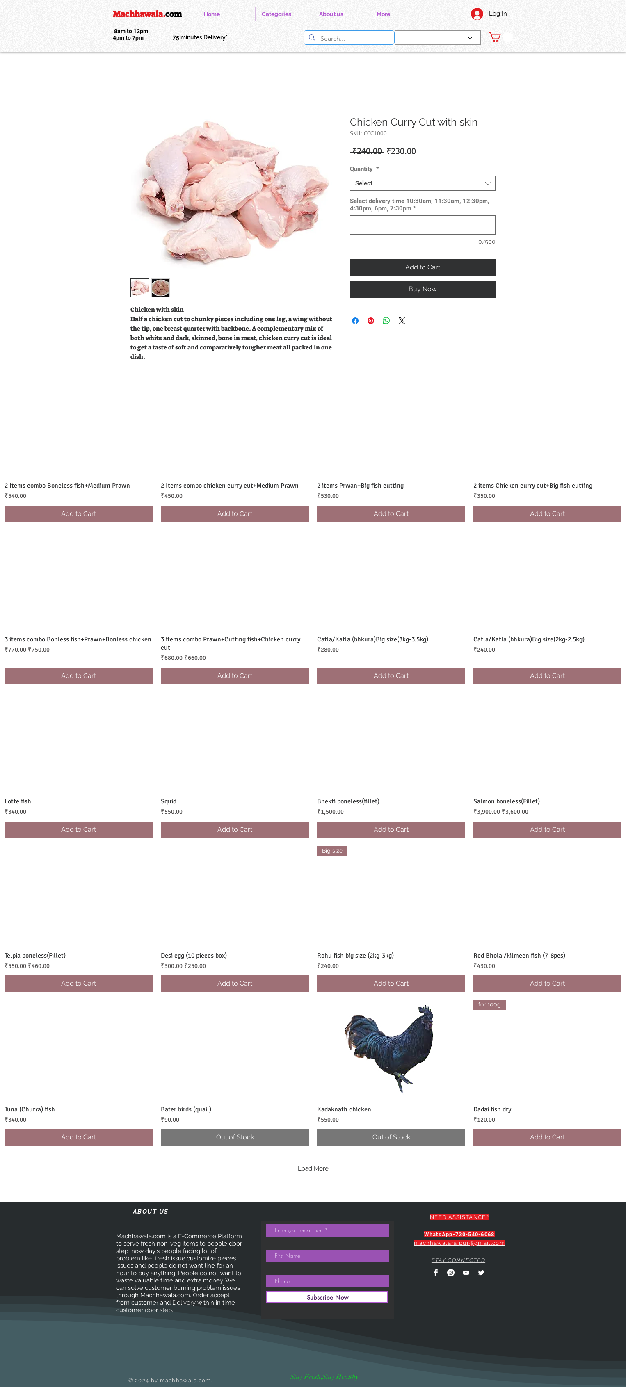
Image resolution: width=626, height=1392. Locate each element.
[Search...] (348, 38)
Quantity (364, 169)
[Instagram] (451, 1272)
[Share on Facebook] (355, 321)
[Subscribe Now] (327, 1297)
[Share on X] (402, 321)
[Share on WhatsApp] (386, 321)
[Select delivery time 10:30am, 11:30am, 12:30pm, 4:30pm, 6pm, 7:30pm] (422, 225)
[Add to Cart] (79, 514)
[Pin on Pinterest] (371, 321)
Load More (313, 1168)
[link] (501, 37)
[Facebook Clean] (435, 1272)
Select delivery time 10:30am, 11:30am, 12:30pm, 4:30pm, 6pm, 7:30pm (419, 204)
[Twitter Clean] (481, 1272)
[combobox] (423, 183)
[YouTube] (466, 1272)
